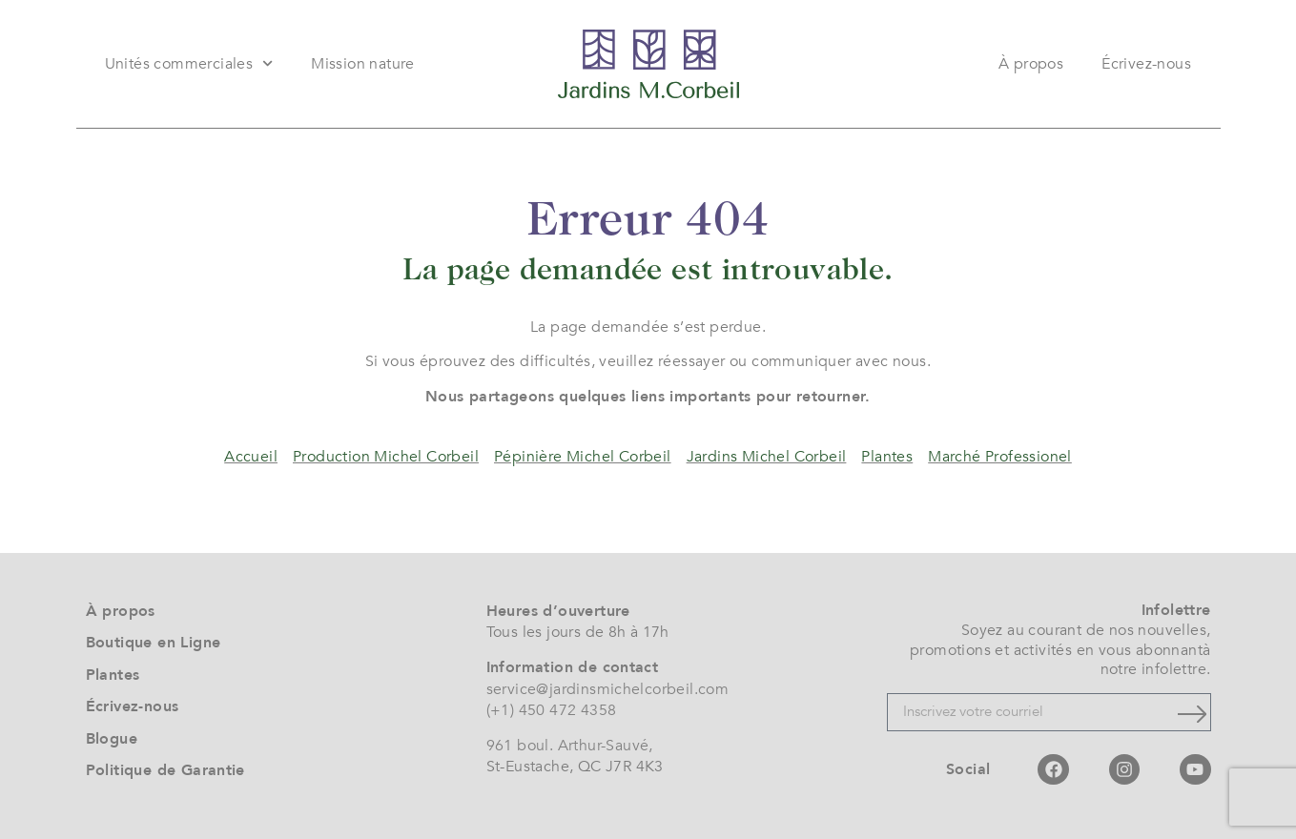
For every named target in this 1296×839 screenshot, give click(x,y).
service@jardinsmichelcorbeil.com (608, 689)
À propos (1030, 63)
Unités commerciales (189, 63)
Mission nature (363, 63)
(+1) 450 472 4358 (551, 710)
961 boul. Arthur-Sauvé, (569, 745)
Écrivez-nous (1146, 63)
